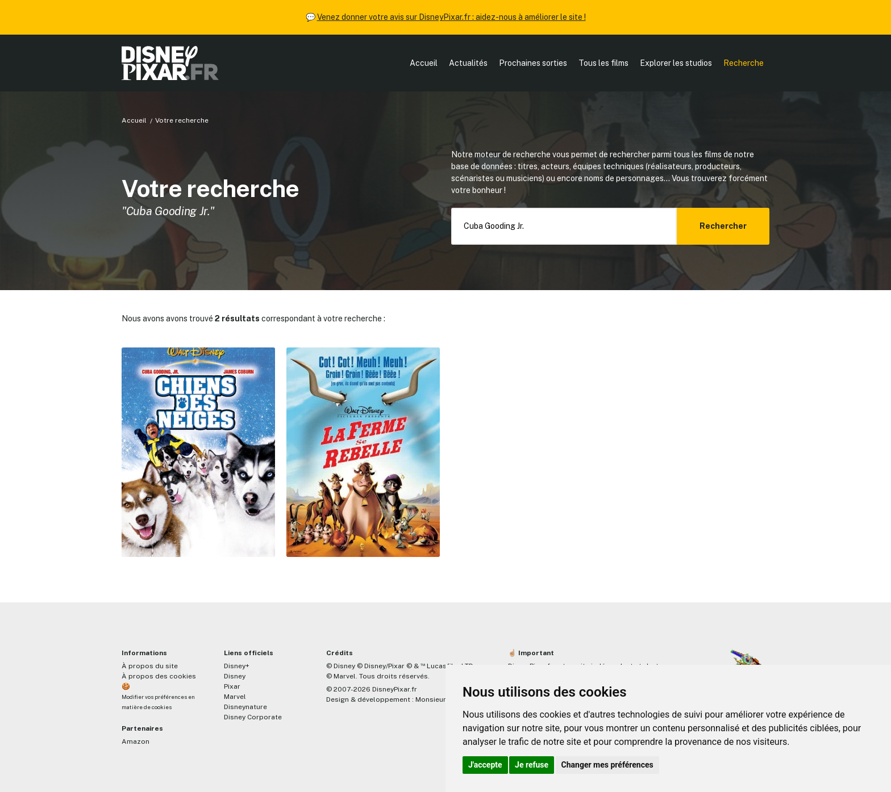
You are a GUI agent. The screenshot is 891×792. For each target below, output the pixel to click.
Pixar (232, 686)
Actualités (468, 63)
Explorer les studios (676, 63)
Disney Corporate (253, 717)
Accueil (424, 63)
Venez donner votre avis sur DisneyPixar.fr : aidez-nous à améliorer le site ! (451, 17)
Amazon (135, 741)
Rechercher (723, 226)
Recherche (743, 63)
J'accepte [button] (485, 764)
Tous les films (603, 63)
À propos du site (150, 666)
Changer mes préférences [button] (607, 764)
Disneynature (245, 707)
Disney (234, 676)
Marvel (235, 697)
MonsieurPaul (437, 699)
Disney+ (236, 666)
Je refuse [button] (531, 764)
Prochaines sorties (533, 63)
